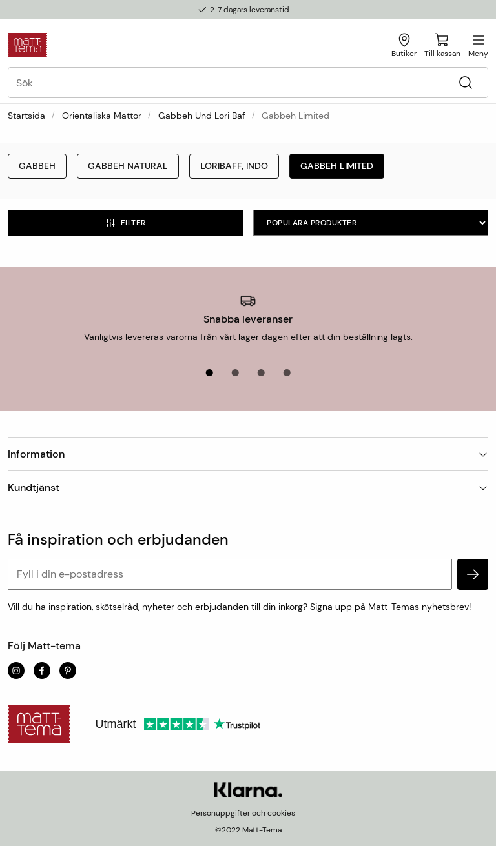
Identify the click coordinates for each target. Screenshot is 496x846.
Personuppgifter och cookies (243, 813)
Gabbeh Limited (336, 166)
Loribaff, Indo (234, 166)
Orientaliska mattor (101, 115)
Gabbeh (37, 166)
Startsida (26, 115)
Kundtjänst (248, 487)
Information (248, 454)
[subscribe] (472, 574)
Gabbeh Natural (128, 166)
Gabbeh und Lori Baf (201, 115)
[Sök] (465, 83)
